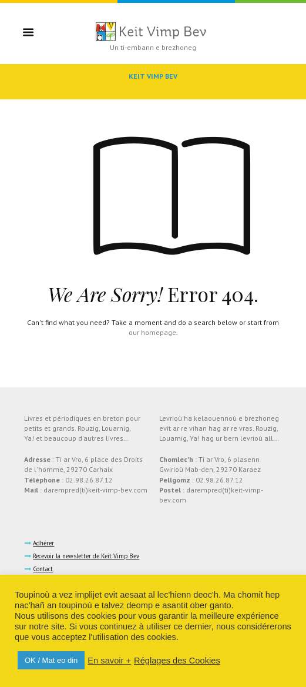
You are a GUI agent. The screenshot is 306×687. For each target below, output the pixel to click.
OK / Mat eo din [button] (51, 660)
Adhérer (43, 543)
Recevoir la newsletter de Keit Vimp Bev (86, 556)
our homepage (152, 332)
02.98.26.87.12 (89, 479)
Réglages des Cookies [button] (177, 660)
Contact (43, 569)
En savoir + (109, 660)
